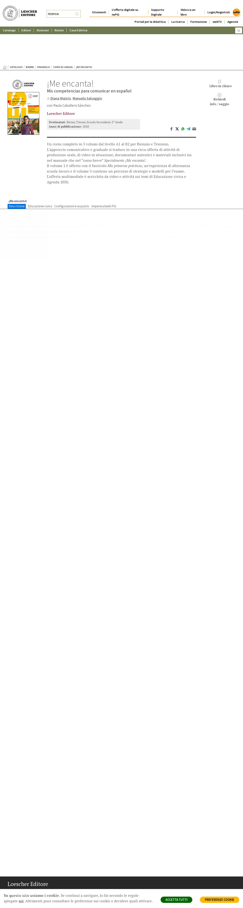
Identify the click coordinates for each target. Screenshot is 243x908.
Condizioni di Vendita (200, 870)
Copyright (194, 866)
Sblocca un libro (188, 4)
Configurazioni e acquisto (71, 169)
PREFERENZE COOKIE (219, 900)
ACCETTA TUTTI (176, 900)
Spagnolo (43, 30)
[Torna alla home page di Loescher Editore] (20, 9)
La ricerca (178, 14)
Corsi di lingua (63, 30)
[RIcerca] (77, 10)
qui (21, 901)
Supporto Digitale (157, 4)
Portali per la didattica (150, 14)
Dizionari (43, 23)
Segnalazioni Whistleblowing (205, 861)
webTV (217, 14)
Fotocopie (194, 875)
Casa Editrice (78, 23)
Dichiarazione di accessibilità (205, 879)
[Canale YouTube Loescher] (31, 893)
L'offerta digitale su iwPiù (125, 4)
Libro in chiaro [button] (220, 47)
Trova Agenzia (137, 861)
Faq (131, 870)
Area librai (135, 866)
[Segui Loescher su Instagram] (17, 893)
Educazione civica (40, 169)
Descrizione (17, 169)
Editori (26, 23)
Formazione (198, 14)
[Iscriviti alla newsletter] (37, 892)
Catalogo (9, 23)
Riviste (59, 23)
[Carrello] (238, 23)
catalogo (16, 30)
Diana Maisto (60, 61)
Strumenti (99, 5)
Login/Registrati (218, 5)
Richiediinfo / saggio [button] (219, 62)
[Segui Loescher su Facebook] (11, 893)
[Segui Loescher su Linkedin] (24, 893)
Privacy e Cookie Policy (202, 857)
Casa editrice (137, 857)
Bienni (30, 30)
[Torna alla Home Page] (5, 30)
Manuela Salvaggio (87, 61)
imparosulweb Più (103, 169)
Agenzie (232, 14)
